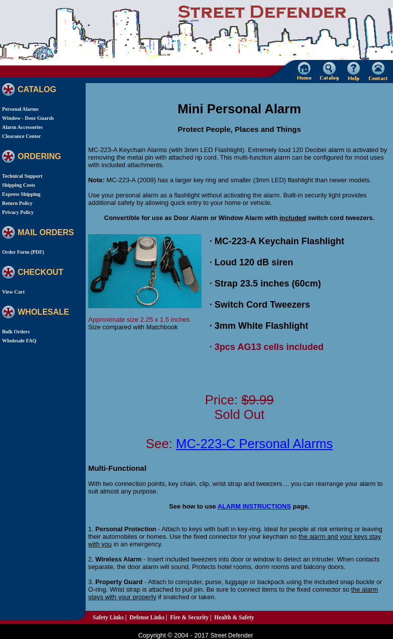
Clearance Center (21, 136)
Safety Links (108, 617)
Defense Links (146, 617)
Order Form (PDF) (23, 252)
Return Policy (17, 203)
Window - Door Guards (28, 118)
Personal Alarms (20, 109)
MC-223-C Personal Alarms (254, 444)
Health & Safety (234, 617)
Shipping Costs (18, 185)
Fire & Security (189, 617)
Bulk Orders (16, 331)
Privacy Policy (18, 212)
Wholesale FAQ (19, 340)
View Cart (13, 292)
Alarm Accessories (22, 127)
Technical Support (22, 176)
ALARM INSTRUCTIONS (254, 506)
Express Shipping (21, 194)
